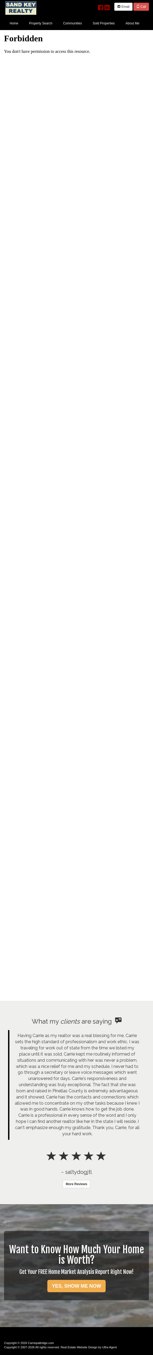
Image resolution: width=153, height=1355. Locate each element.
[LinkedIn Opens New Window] (107, 6)
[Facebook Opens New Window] (100, 6)
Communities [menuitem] (72, 23)
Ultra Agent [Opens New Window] (109, 1347)
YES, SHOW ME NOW (76, 1286)
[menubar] (74, 23)
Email (123, 7)
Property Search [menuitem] (40, 23)
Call (141, 7)
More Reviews (76, 1184)
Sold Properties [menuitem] (104, 23)
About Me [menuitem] (132, 23)
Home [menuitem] (14, 23)
